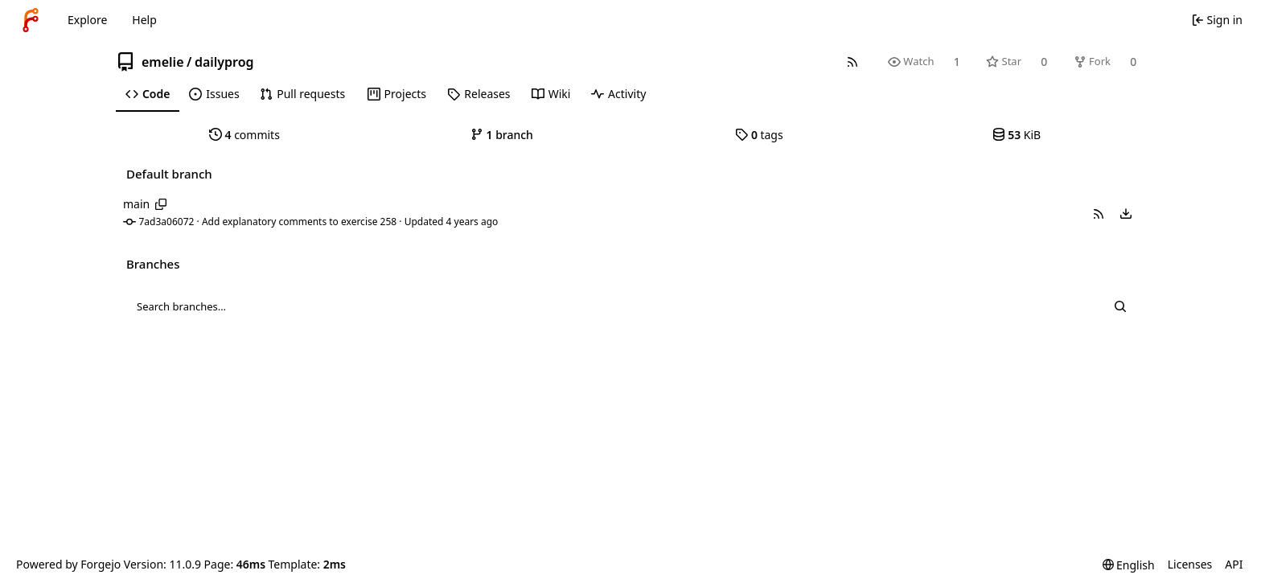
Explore (87, 19)
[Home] (30, 20)
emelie (163, 62)
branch (501, 134)
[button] (1098, 214)
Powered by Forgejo (68, 564)
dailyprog (224, 62)
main (136, 203)
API (1234, 564)
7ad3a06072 (167, 221)
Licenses (1190, 564)
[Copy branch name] (161, 204)
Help (144, 19)
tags (758, 134)
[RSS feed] (852, 61)
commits (244, 134)
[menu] (1126, 214)
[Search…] (1120, 306)
